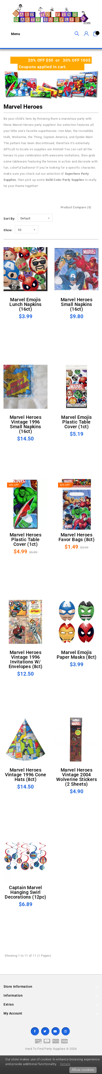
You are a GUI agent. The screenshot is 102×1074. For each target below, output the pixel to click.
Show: (8, 230)
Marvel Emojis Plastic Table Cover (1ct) (76, 421)
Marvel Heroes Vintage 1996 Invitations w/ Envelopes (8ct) (26, 659)
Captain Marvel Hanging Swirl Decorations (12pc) (25, 892)
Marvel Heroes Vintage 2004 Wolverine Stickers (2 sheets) (76, 777)
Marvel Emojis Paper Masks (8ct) (77, 655)
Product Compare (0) (76, 207)
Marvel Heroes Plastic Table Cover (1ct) (25, 539)
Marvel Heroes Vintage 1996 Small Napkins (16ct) (25, 424)
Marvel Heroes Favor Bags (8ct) (76, 537)
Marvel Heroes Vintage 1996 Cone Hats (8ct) (25, 774)
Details (65, 1064)
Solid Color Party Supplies (65, 180)
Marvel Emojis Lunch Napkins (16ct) (25, 304)
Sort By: (9, 218)
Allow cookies (83, 1070)
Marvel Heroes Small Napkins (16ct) (76, 304)
